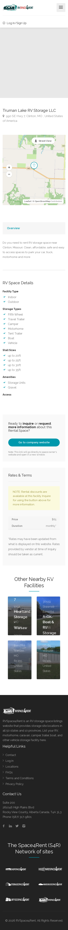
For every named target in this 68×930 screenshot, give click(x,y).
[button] (9, 167)
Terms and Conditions (19, 778)
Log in (9, 760)
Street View (45, 141)
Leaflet (27, 201)
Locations (11, 766)
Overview (13, 228)
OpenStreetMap (42, 201)
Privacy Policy (14, 784)
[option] (34, 63)
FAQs (9, 772)
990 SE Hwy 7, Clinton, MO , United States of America (33, 118)
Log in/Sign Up (15, 23)
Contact (10, 755)
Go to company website (34, 442)
